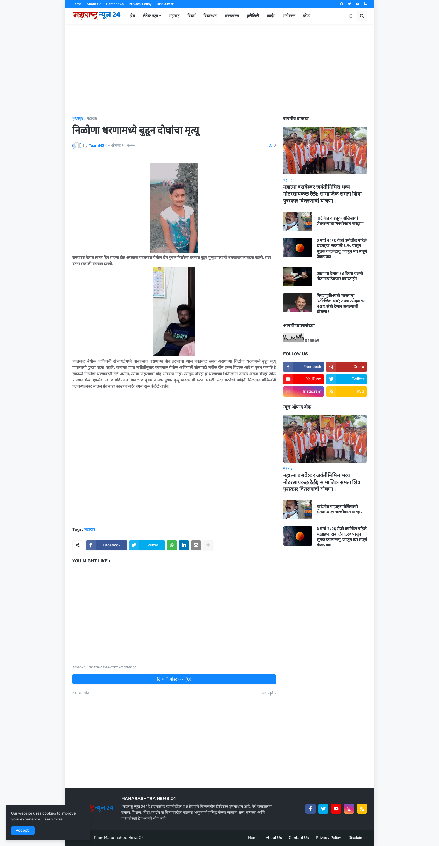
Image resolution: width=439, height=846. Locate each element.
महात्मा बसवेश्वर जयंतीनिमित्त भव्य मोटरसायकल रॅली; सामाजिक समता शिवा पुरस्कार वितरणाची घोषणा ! (322, 194)
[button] (351, 16)
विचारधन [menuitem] (210, 15)
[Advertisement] (219, 70)
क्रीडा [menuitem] (306, 15)
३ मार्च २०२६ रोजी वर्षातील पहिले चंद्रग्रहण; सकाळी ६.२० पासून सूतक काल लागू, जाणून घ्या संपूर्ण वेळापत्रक (342, 248)
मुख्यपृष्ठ (77, 118)
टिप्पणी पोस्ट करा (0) (174, 679)
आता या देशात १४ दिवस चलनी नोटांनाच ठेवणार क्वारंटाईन (340, 276)
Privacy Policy (140, 4)
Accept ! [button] (23, 830)
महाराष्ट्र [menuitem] (174, 15)
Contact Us (115, 4)
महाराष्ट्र (92, 118)
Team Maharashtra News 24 (119, 837)
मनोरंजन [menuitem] (289, 15)
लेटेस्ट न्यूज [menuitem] (150, 15)
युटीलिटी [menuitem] (253, 15)
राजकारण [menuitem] (232, 15)
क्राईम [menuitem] (271, 15)
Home (77, 4)
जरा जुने (267, 693)
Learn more (52, 819)
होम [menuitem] (132, 15)
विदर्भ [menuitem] (191, 15)
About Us (94, 4)
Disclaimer (165, 4)
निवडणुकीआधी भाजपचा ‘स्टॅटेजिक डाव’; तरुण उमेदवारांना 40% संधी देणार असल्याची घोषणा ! (341, 304)
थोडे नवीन (82, 693)
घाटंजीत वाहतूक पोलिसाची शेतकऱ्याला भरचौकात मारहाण (340, 221)
